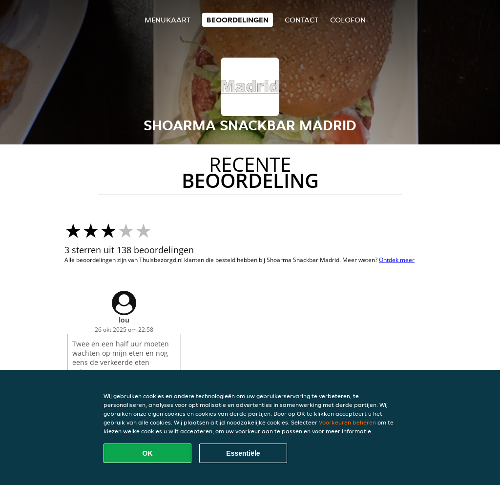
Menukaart (167, 20)
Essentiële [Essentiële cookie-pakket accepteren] (243, 453)
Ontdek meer (397, 260)
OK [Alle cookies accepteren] (148, 453)
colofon (348, 20)
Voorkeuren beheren (347, 422)
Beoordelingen (238, 20)
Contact (301, 20)
